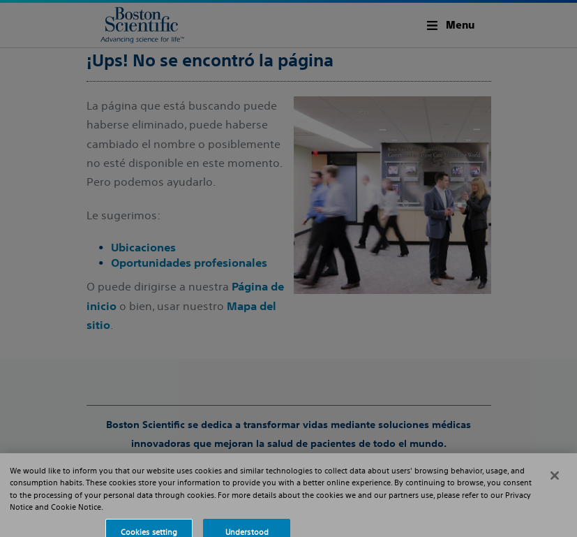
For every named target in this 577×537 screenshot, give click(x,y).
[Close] (554, 480)
